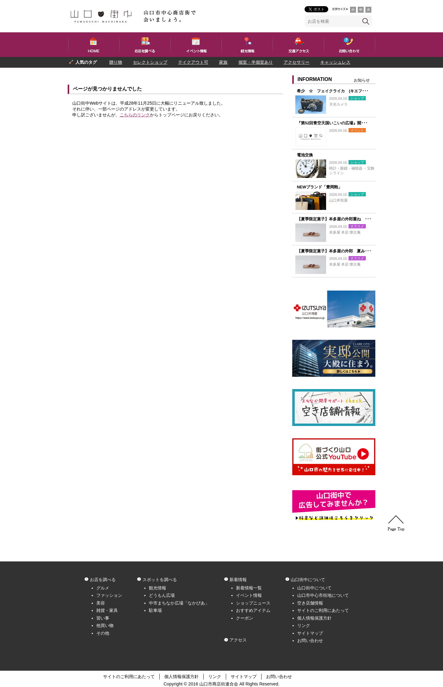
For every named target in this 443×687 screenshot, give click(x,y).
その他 (102, 633)
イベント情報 (249, 595)
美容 (100, 603)
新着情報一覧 (249, 587)
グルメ (102, 587)
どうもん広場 (162, 595)
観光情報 (157, 587)
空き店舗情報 (310, 603)
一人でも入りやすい (121, 72)
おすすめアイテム (253, 610)
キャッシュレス (335, 62)
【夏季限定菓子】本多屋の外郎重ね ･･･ (334, 219)
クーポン (244, 618)
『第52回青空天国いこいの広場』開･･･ (332, 123)
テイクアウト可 (193, 62)
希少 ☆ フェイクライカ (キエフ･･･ (333, 91)
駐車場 (155, 610)
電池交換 (305, 155)
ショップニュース (253, 603)
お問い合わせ (310, 640)
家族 (223, 62)
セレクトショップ (150, 62)
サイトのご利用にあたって (323, 610)
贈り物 (115, 62)
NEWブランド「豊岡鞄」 (319, 187)
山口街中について (314, 587)
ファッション (109, 595)
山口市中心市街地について (323, 595)
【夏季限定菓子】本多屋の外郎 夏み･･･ (334, 251)
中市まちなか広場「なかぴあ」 (179, 603)
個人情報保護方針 (314, 618)
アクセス (238, 639)
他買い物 (105, 625)
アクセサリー (296, 62)
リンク (303, 625)
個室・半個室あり (255, 62)
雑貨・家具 (107, 610)
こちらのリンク (135, 114)
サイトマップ (310, 633)
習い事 (102, 618)
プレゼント (80, 72)
